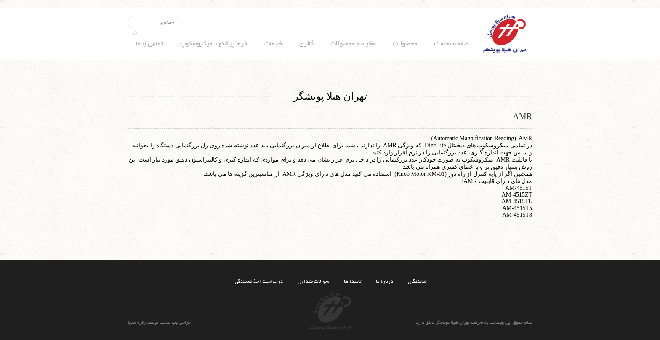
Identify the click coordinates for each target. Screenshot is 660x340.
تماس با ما (149, 44)
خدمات (273, 44)
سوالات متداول (313, 281)
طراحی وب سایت (174, 322)
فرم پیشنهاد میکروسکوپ (214, 44)
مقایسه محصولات (353, 44)
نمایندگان (417, 281)
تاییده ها (352, 281)
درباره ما (384, 281)
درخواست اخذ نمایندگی (259, 281)
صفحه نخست (451, 44)
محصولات (405, 44)
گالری (306, 44)
